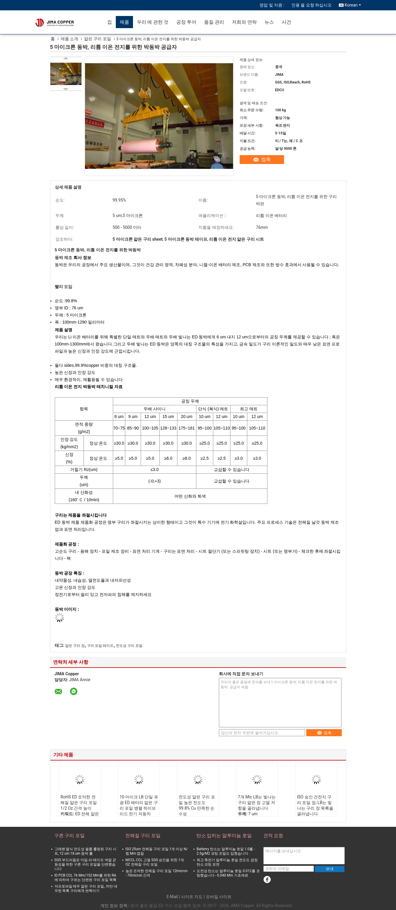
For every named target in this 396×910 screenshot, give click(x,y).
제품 (124, 22)
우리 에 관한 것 (153, 22)
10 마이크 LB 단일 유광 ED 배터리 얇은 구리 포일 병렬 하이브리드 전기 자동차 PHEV (139, 808)
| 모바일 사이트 (218, 896)
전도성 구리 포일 (129, 646)
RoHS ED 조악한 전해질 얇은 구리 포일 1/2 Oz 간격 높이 (78, 803)
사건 (286, 22)
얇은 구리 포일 (97, 38)
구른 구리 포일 (69, 835)
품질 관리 (214, 22)
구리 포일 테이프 (100, 646)
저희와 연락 (244, 22)
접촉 (266, 159)
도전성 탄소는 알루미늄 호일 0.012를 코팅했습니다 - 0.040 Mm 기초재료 (228, 873)
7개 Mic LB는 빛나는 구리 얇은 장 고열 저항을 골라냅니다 (257, 803)
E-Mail (172, 896)
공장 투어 (186, 22)
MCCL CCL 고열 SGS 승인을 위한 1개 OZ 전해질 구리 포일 (155, 862)
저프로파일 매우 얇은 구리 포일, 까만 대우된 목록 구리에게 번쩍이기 (85, 888)
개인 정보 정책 (113, 905)
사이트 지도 (192, 896)
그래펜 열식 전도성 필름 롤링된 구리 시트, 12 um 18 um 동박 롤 (85, 851)
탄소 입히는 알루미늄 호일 (224, 835)
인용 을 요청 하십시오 (311, 5)
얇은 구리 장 (75, 646)
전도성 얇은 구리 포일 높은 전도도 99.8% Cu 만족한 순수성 (197, 805)
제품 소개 (69, 38)
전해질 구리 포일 (143, 835)
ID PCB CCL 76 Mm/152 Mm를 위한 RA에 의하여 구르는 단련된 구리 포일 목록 (85, 877)
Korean (353, 5)
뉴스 (269, 22)
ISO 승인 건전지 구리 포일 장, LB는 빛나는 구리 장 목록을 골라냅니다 (315, 805)
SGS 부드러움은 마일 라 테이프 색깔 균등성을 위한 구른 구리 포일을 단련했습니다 (85, 864)
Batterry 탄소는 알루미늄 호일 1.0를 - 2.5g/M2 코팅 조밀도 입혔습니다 (226, 851)
